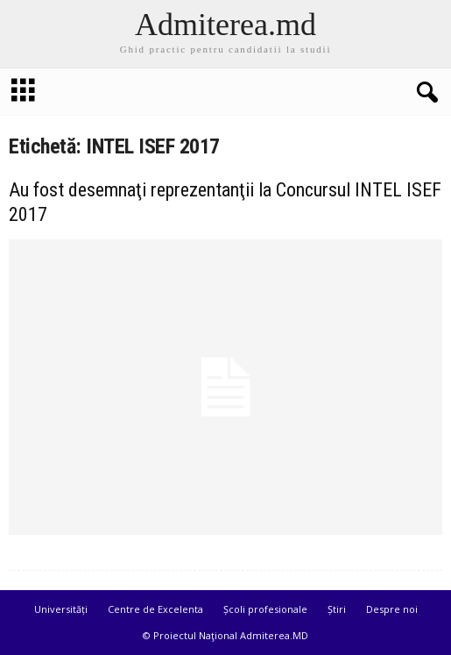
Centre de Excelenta (155, 609)
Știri (337, 609)
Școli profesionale (265, 609)
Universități (61, 609)
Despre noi (392, 609)
